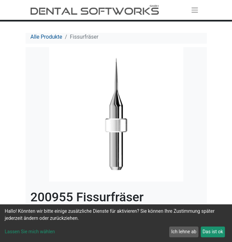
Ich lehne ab (183, 231)
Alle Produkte (46, 37)
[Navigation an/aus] (195, 10)
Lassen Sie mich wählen (30, 231)
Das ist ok (212, 231)
